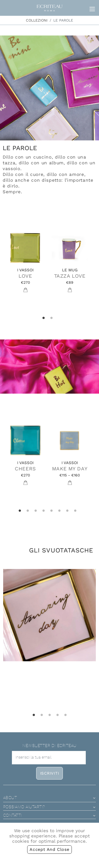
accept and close (49, 849)
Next (95, 266)
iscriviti (49, 773)
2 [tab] (51, 318)
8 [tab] (75, 511)
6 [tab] (59, 511)
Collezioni (37, 20)
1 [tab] (43, 318)
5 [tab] (51, 511)
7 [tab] (67, 511)
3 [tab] (35, 511)
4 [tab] (43, 511)
